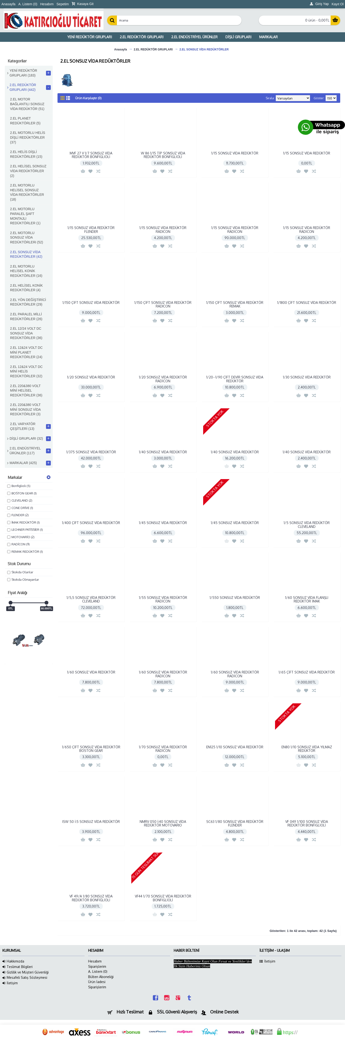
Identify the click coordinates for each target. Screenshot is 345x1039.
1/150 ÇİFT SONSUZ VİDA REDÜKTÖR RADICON (162, 304)
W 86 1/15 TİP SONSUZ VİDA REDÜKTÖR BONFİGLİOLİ (163, 155)
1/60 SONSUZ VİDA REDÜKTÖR (91, 672)
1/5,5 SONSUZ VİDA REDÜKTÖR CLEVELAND (91, 599)
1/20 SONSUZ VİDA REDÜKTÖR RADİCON (163, 379)
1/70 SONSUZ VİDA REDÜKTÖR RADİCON (163, 749)
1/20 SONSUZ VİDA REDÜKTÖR (91, 377)
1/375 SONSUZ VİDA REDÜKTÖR (91, 452)
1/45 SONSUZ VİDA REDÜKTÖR (163, 523)
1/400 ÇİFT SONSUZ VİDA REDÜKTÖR (91, 523)
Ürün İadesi (96, 982)
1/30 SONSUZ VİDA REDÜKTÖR (307, 377)
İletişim (10, 983)
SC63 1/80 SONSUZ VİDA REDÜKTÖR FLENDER (234, 823)
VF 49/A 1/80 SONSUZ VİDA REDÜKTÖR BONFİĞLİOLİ (91, 898)
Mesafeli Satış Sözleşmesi (24, 977)
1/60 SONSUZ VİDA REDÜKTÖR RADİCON (163, 674)
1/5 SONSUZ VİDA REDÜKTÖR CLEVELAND (307, 524)
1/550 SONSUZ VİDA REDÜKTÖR (235, 598)
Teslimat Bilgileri (17, 967)
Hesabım (95, 961)
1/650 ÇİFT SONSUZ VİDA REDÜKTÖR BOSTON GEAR (91, 749)
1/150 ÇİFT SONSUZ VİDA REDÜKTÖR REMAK (234, 304)
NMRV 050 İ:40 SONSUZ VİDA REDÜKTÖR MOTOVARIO (163, 823)
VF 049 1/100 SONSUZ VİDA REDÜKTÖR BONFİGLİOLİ (306, 823)
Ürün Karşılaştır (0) (88, 98)
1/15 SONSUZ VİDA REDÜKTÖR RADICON (162, 229)
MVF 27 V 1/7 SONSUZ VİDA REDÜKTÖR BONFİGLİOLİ (91, 155)
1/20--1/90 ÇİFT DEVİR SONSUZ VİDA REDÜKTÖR (234, 379)
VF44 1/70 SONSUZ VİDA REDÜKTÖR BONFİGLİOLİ (163, 898)
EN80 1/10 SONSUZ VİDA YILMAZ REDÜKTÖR (307, 749)
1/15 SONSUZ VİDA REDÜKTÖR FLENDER (91, 229)
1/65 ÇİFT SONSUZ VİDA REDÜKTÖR (307, 672)
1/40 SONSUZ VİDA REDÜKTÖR (163, 452)
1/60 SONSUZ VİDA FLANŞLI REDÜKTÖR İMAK (306, 599)
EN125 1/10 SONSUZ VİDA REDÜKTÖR (234, 747)
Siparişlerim (97, 966)
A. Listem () (97, 971)
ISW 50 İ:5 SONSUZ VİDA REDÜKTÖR (91, 822)
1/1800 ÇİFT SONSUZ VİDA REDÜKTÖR (306, 303)
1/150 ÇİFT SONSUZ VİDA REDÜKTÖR (91, 303)
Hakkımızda (13, 961)
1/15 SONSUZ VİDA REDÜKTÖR (234, 153)
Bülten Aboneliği (101, 977)
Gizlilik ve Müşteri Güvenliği (25, 972)
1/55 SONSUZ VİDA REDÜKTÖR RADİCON (163, 599)
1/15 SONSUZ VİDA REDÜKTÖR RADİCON (234, 229)
